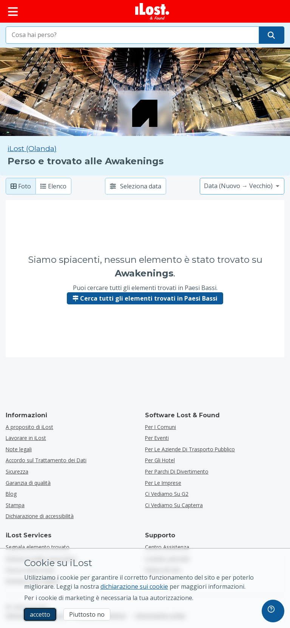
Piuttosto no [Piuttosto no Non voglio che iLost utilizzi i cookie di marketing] (87, 614)
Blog (11, 493)
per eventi (157, 437)
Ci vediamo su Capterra (174, 505)
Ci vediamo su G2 (166, 493)
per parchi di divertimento (176, 471)
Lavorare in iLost (26, 437)
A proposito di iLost (29, 426)
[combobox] (132, 35)
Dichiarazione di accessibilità (40, 516)
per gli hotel (160, 460)
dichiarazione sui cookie (134, 586)
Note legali (19, 449)
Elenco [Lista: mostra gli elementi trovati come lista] (53, 186)
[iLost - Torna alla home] (152, 11)
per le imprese (163, 482)
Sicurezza (17, 471)
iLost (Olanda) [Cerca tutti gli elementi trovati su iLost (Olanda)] (32, 148)
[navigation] (273, 611)
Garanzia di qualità (28, 482)
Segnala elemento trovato (37, 547)
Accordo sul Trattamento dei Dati (46, 460)
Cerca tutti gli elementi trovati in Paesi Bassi (145, 298)
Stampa (15, 505)
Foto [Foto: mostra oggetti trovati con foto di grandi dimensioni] (21, 186)
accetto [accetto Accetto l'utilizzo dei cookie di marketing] (40, 614)
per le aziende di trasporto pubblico (190, 449)
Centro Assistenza (167, 547)
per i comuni (160, 426)
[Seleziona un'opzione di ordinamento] (242, 186)
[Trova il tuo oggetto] (271, 35)
